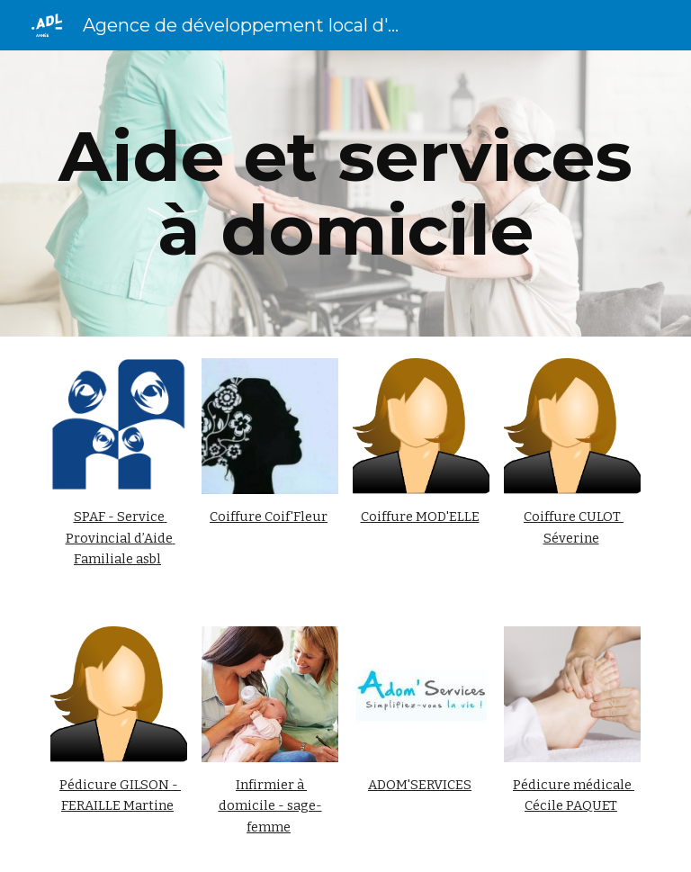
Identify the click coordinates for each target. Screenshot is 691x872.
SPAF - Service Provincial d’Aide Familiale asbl (120, 537)
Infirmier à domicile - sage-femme (270, 806)
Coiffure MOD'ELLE (420, 516)
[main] (345, 193)
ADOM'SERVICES (419, 785)
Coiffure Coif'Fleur (269, 516)
